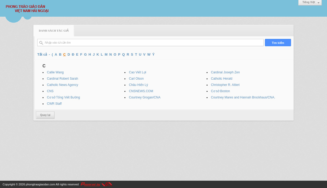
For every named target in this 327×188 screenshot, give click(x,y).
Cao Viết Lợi (137, 72)
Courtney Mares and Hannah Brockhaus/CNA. (243, 97)
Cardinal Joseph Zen (225, 72)
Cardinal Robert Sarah (62, 78)
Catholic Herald (221, 78)
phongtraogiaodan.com (40, 184)
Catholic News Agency (62, 85)
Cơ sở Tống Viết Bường (63, 97)
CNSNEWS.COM (141, 91)
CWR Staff (54, 103)
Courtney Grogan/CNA (144, 97)
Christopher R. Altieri (225, 85)
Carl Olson (136, 78)
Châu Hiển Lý (138, 85)
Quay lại (45, 115)
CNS (50, 91)
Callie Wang (55, 72)
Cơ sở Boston (220, 91)
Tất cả (42, 54)
